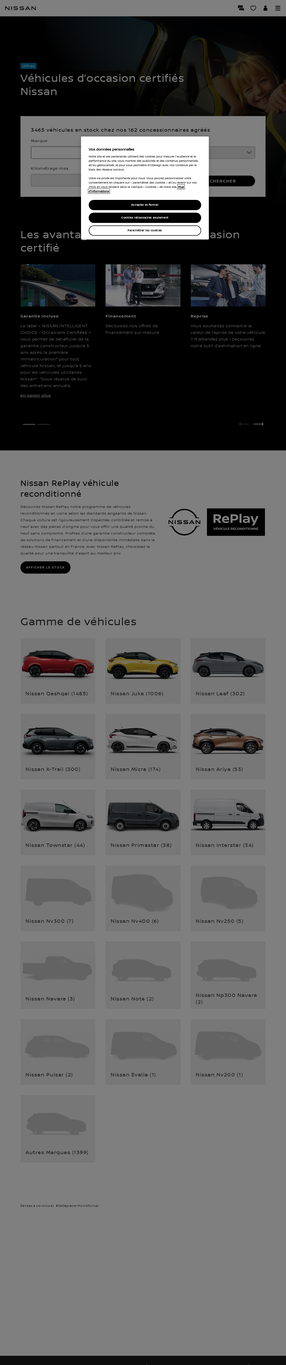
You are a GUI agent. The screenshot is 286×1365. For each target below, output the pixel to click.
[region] (145, 188)
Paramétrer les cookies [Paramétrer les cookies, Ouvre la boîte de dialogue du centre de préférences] (145, 230)
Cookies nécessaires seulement (144, 217)
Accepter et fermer (144, 205)
